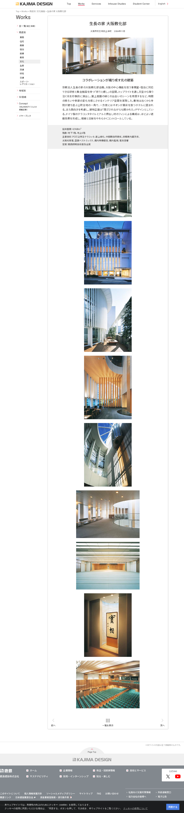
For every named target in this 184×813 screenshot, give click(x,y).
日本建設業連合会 (25, 797)
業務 (22, 37)
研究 (22, 73)
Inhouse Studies (117, 4)
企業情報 (67, 770)
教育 (22, 57)
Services (96, 4)
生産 (22, 65)
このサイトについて (10, 793)
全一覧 (27, 26)
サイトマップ (86, 793)
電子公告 (162, 796)
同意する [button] (172, 807)
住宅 (22, 41)
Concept (28, 106)
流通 (22, 69)
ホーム (33, 770)
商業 (22, 45)
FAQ (99, 793)
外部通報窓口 (164, 792)
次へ (162, 725)
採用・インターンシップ (75, 776)
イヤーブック (25, 116)
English (161, 4)
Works (81, 4)
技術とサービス (138, 770)
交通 (22, 78)
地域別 (22, 90)
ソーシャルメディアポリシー (60, 793)
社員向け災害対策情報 (139, 792)
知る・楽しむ (103, 776)
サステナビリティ (39, 776)
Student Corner (141, 4)
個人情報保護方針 (33, 793)
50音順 (22, 97)
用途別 (22, 32)
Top (69, 4)
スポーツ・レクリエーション (27, 83)
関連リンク (5, 797)
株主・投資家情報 (105, 770)
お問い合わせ (112, 793)
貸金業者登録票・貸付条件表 (54, 797)
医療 (22, 53)
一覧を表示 (107, 725)
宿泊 (22, 49)
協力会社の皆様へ (137, 796)
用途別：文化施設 (37, 11)
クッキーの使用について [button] (135, 808)
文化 (22, 61)
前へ (53, 725)
